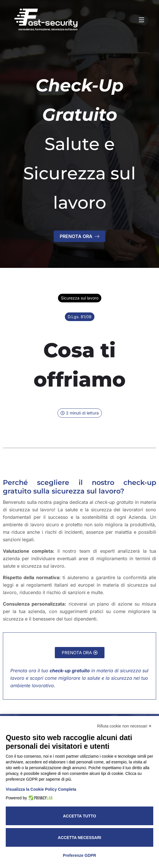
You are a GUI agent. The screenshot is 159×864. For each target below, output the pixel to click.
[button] (79, 413)
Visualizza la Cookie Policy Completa (41, 789)
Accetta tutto (79, 816)
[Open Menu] (142, 19)
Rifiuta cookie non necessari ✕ (124, 726)
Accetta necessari (79, 837)
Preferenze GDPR (79, 855)
